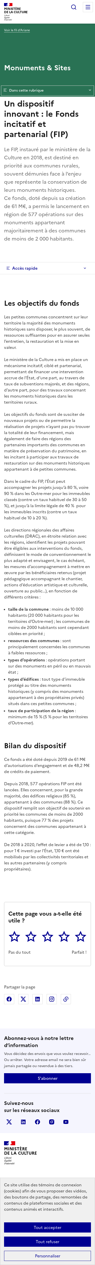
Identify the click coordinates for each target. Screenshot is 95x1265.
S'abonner (48, 1078)
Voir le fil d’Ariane (17, 30)
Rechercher (74, 7)
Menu (88, 7)
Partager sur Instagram (52, 999)
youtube (66, 1122)
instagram (52, 1122)
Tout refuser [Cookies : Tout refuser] (47, 1242)
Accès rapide (24, 268)
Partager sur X (23, 999)
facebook (37, 1122)
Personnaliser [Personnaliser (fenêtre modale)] (47, 1256)
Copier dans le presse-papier (66, 999)
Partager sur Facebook (9, 999)
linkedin (23, 1122)
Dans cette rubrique (47, 91)
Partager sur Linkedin (37, 999)
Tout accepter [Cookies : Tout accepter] (47, 1227)
